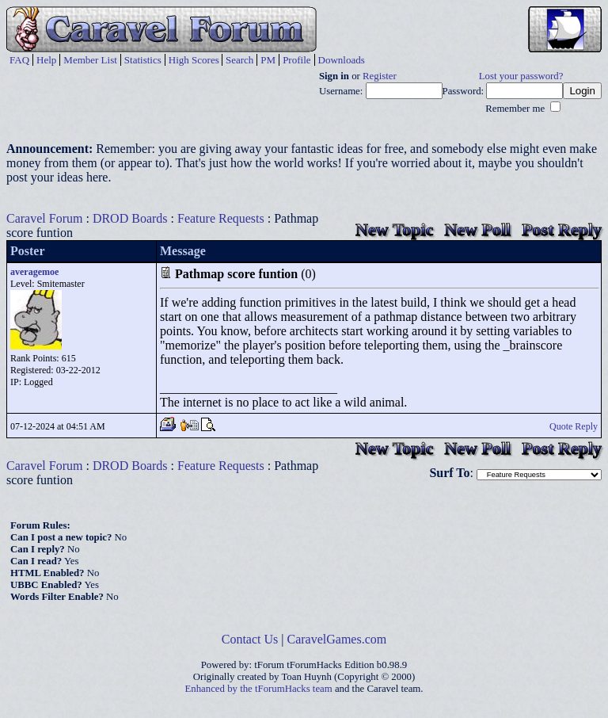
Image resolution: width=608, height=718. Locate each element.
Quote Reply (573, 426)
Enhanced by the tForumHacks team (258, 688)
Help (46, 60)
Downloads (341, 60)
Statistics (143, 60)
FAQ (19, 60)
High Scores (194, 60)
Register (380, 76)
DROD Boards (130, 218)
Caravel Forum (44, 218)
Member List (90, 60)
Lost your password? (521, 76)
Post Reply (562, 229)
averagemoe (34, 271)
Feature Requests (220, 218)
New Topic (394, 229)
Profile (296, 60)
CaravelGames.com (337, 639)
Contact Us (250, 639)
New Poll (477, 229)
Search (239, 60)
